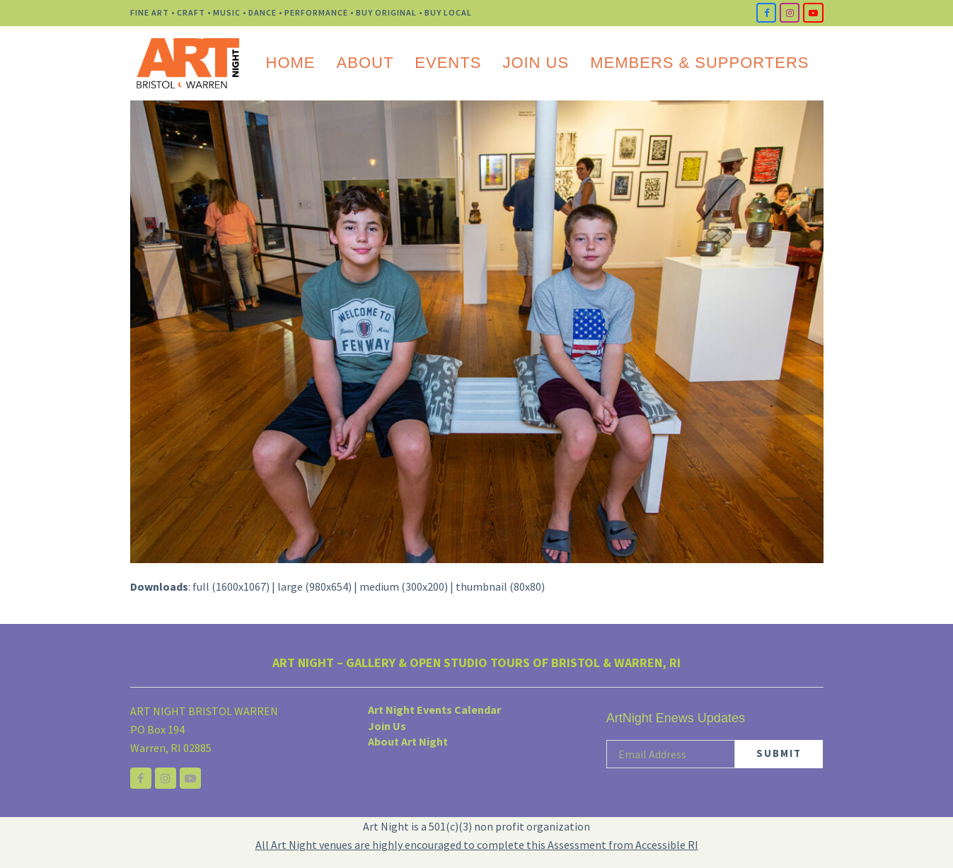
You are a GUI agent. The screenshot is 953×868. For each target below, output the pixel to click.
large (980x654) (314, 586)
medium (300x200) (403, 586)
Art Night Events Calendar (434, 709)
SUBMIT (779, 753)
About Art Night (408, 741)
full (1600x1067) (231, 586)
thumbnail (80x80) (500, 586)
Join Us (387, 726)
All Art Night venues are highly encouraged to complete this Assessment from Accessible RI (476, 845)
